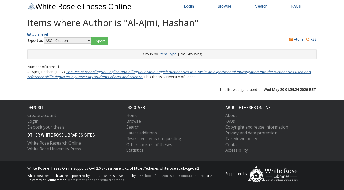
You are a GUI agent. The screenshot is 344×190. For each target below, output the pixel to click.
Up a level (37, 34)
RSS (310, 39)
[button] (99, 41)
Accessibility (236, 150)
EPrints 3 (96, 175)
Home (132, 115)
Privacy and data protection (251, 133)
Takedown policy (241, 138)
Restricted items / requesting (153, 138)
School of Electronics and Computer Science (173, 175)
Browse (224, 6)
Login (189, 6)
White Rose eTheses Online (79, 6)
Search (261, 6)
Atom (295, 39)
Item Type (168, 54)
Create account (41, 115)
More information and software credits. (96, 180)
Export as (35, 40)
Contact (232, 144)
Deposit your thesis (46, 127)
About (231, 115)
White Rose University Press (54, 149)
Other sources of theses (149, 144)
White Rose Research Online (54, 143)
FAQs (296, 6)
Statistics (134, 150)
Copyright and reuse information (256, 127)
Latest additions (141, 133)
